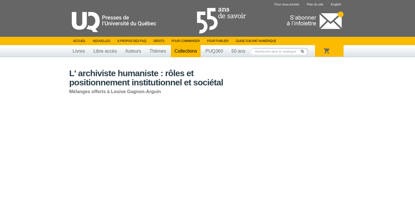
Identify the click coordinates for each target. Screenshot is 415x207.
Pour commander (185, 41)
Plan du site (315, 4)
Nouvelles (101, 41)
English (336, 4)
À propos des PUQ (131, 41)
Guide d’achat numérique (256, 41)
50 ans (238, 51)
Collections (185, 51)
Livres (79, 51)
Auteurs (133, 51)
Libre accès (105, 51)
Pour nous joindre (286, 4)
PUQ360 (214, 51)
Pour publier (218, 41)
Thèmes (158, 51)
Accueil (79, 41)
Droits (158, 41)
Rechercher (304, 51)
